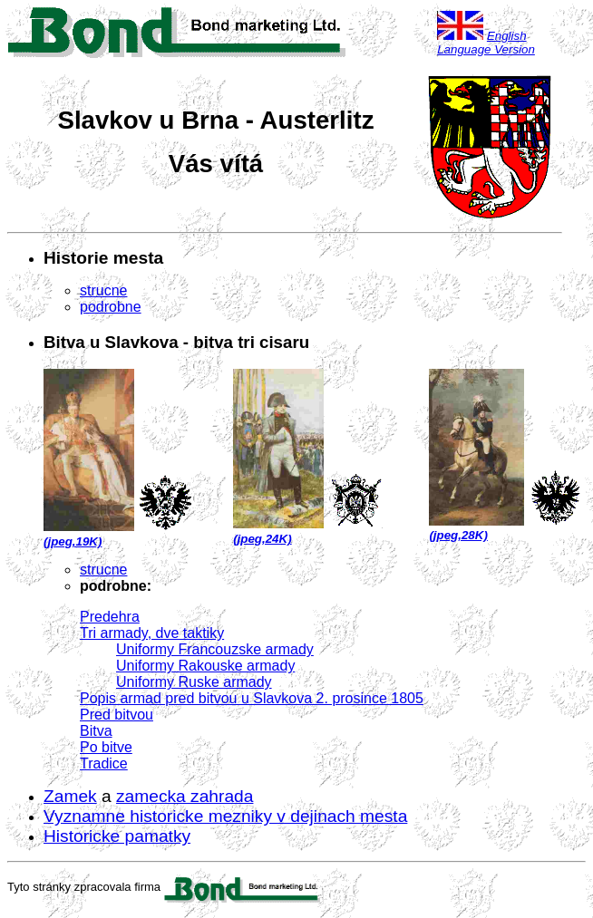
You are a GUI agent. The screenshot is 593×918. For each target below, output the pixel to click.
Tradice (104, 763)
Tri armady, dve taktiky (152, 633)
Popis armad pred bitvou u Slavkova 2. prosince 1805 (251, 698)
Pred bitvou (116, 714)
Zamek (70, 796)
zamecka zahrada (184, 796)
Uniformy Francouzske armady (215, 649)
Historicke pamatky (117, 836)
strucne (103, 290)
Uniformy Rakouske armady (205, 665)
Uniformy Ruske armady (194, 682)
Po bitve (106, 747)
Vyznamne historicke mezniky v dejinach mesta (225, 816)
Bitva (96, 731)
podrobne (110, 306)
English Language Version (486, 42)
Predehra (110, 616)
